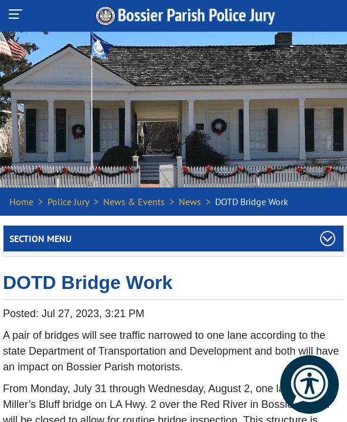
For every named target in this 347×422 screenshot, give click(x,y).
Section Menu (40, 238)
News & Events (134, 201)
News (190, 201)
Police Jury (68, 201)
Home (21, 201)
